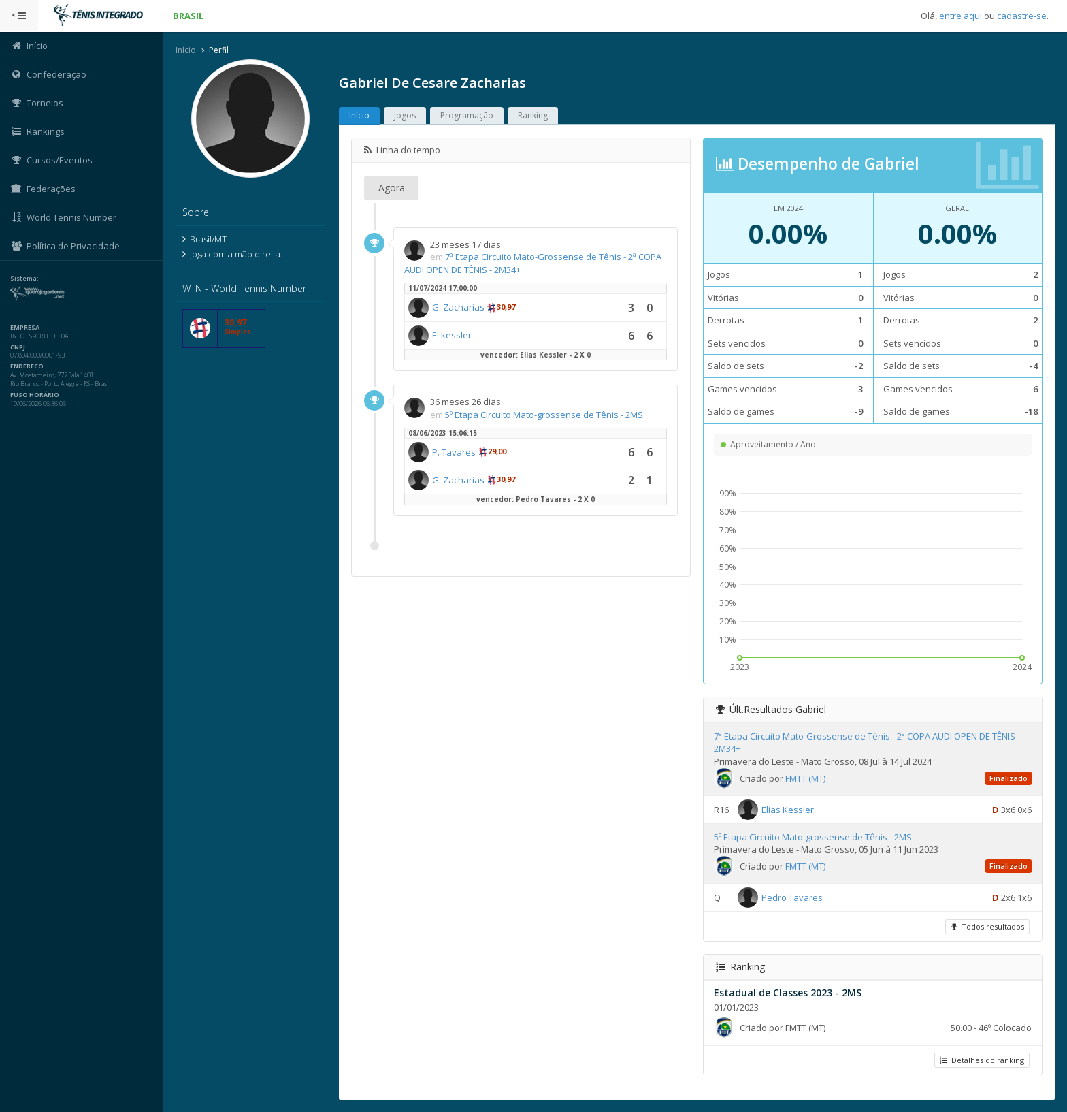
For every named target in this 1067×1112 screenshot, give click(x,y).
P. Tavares (454, 452)
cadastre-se (1022, 16)
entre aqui (960, 16)
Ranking (533, 115)
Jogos (405, 115)
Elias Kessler (787, 809)
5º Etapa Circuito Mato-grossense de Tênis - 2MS (544, 415)
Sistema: (24, 278)
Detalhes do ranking (982, 1060)
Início (186, 50)
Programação (466, 115)
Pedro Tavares (792, 897)
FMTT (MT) (805, 778)
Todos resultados (987, 926)
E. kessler (452, 335)
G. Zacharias (458, 307)
